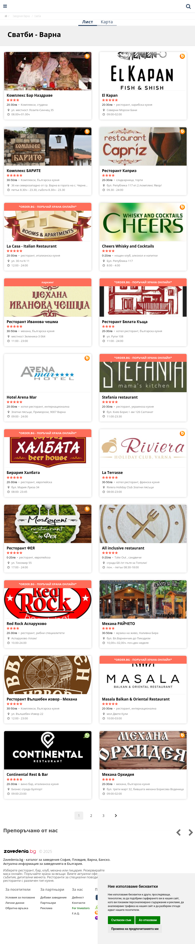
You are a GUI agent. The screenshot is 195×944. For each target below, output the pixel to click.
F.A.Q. (76, 913)
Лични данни (14, 903)
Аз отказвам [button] (148, 920)
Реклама (46, 908)
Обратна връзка (16, 908)
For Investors (81, 908)
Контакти (78, 903)
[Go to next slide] (175, 832)
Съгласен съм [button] (121, 920)
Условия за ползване (20, 897)
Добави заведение (53, 897)
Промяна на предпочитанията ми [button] (135, 929)
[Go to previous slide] (188, 832)
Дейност (78, 897)
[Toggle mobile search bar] (188, 6)
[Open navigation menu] (5, 6)
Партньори (48, 903)
